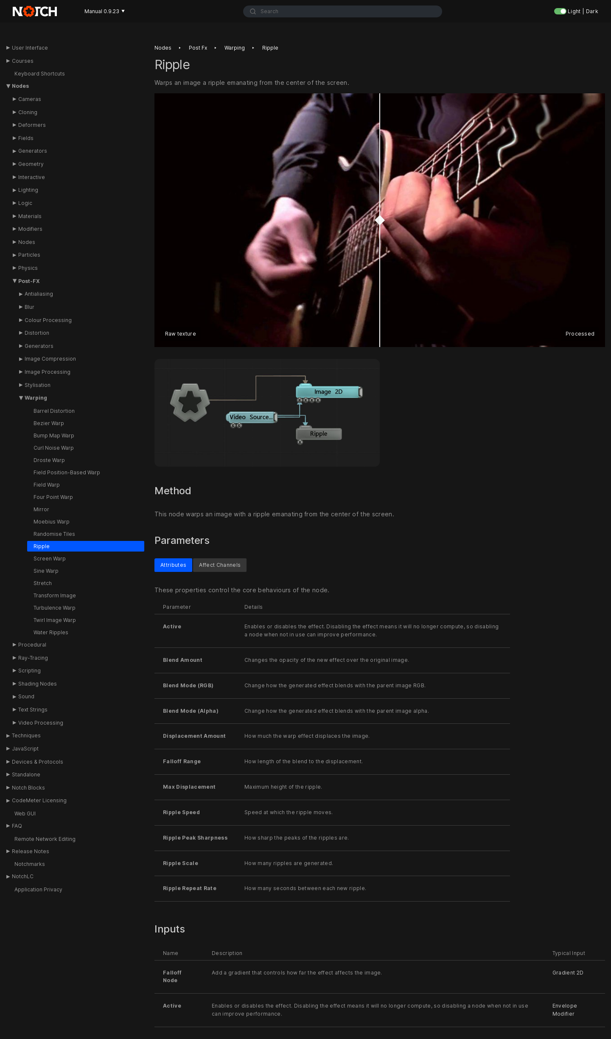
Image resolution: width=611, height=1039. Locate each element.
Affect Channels (220, 564)
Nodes (20, 86)
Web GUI (25, 813)
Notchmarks (29, 864)
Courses (23, 61)
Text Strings (33, 709)
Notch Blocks (28, 787)
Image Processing (47, 372)
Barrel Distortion (54, 411)
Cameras (29, 99)
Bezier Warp (49, 423)
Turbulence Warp (55, 608)
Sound (26, 696)
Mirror (41, 509)
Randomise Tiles (54, 534)
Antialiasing (39, 294)
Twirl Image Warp (55, 620)
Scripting (29, 670)
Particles (29, 255)
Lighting (28, 190)
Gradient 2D (568, 972)
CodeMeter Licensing (39, 800)
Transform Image (55, 595)
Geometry (31, 164)
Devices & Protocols (37, 762)
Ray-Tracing (33, 658)
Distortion (37, 333)
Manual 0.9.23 (104, 11)
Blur (29, 307)
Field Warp (47, 485)
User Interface (30, 48)
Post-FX (29, 281)
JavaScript (25, 748)
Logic (25, 203)
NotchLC (23, 876)
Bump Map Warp (54, 435)
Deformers (32, 125)
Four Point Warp (53, 497)
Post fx (198, 48)
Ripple (42, 546)
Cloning (27, 112)
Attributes (173, 564)
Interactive (31, 177)
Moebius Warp (52, 521)
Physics (28, 268)
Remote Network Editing (45, 839)
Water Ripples (51, 632)
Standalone (26, 774)
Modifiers (30, 229)
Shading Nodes (37, 684)
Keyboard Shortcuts (39, 73)
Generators (32, 151)
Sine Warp (46, 571)
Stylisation (37, 385)
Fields (26, 138)
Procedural (32, 644)
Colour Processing (48, 320)
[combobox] (342, 11)
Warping (36, 398)
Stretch (43, 583)
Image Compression (50, 359)
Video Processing (40, 723)
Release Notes (30, 851)
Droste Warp (49, 460)
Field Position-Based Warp (67, 472)
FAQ (17, 826)
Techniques (26, 735)
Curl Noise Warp (54, 448)
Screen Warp (50, 558)
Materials (30, 216)
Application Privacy (38, 889)
